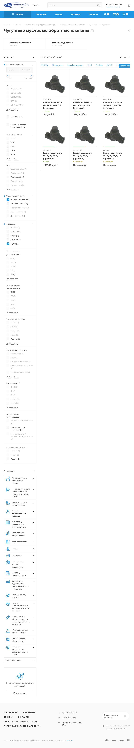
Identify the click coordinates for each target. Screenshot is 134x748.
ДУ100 (109, 65)
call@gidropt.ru (69, 717)
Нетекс (70, 740)
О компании (10, 712)
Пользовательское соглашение (21, 722)
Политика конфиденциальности (22, 726)
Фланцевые (58, 65)
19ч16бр (99, 65)
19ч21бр (44, 65)
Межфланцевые (75, 65)
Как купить (29, 712)
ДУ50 (89, 65)
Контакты (23, 717)
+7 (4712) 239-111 (114, 4)
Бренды (8, 717)
